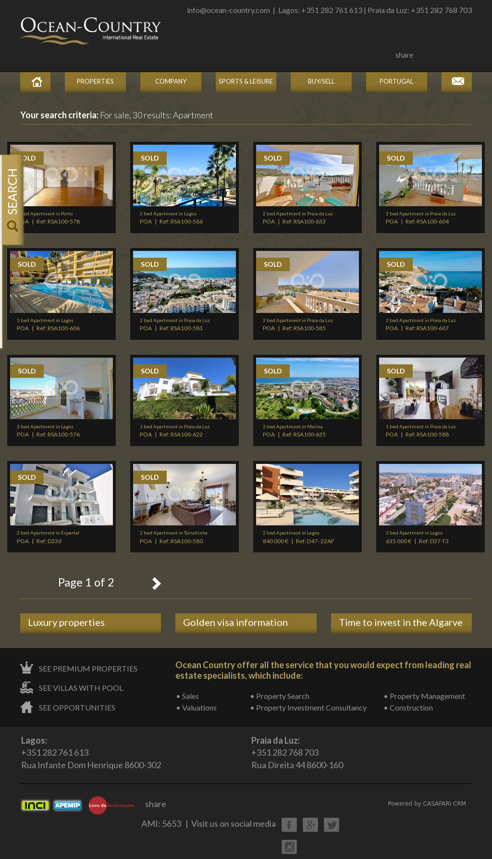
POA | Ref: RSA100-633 (298, 218)
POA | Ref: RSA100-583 (175, 324)
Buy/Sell (321, 81)
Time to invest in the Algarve (401, 622)
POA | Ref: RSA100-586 (171, 218)
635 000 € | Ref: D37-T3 (417, 537)
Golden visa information (235, 622)
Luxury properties (66, 622)
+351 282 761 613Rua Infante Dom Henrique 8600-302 (91, 752)
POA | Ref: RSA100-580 (174, 537)
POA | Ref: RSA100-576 (48, 430)
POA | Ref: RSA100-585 (298, 324)
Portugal (396, 81)
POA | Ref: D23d (48, 537)
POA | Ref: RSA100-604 (421, 218)
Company (170, 81)
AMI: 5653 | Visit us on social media (208, 823)
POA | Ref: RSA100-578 (48, 218)
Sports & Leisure (246, 81)
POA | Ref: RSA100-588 (421, 430)
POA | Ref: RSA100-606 (48, 324)
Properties (95, 81)
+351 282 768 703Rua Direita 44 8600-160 (297, 752)
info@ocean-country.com (228, 9)
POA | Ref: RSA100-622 (175, 430)
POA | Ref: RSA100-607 (421, 324)
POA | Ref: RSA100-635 (294, 430)
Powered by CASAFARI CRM (427, 803)
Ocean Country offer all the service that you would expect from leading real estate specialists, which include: (323, 670)
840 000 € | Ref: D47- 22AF (298, 537)
